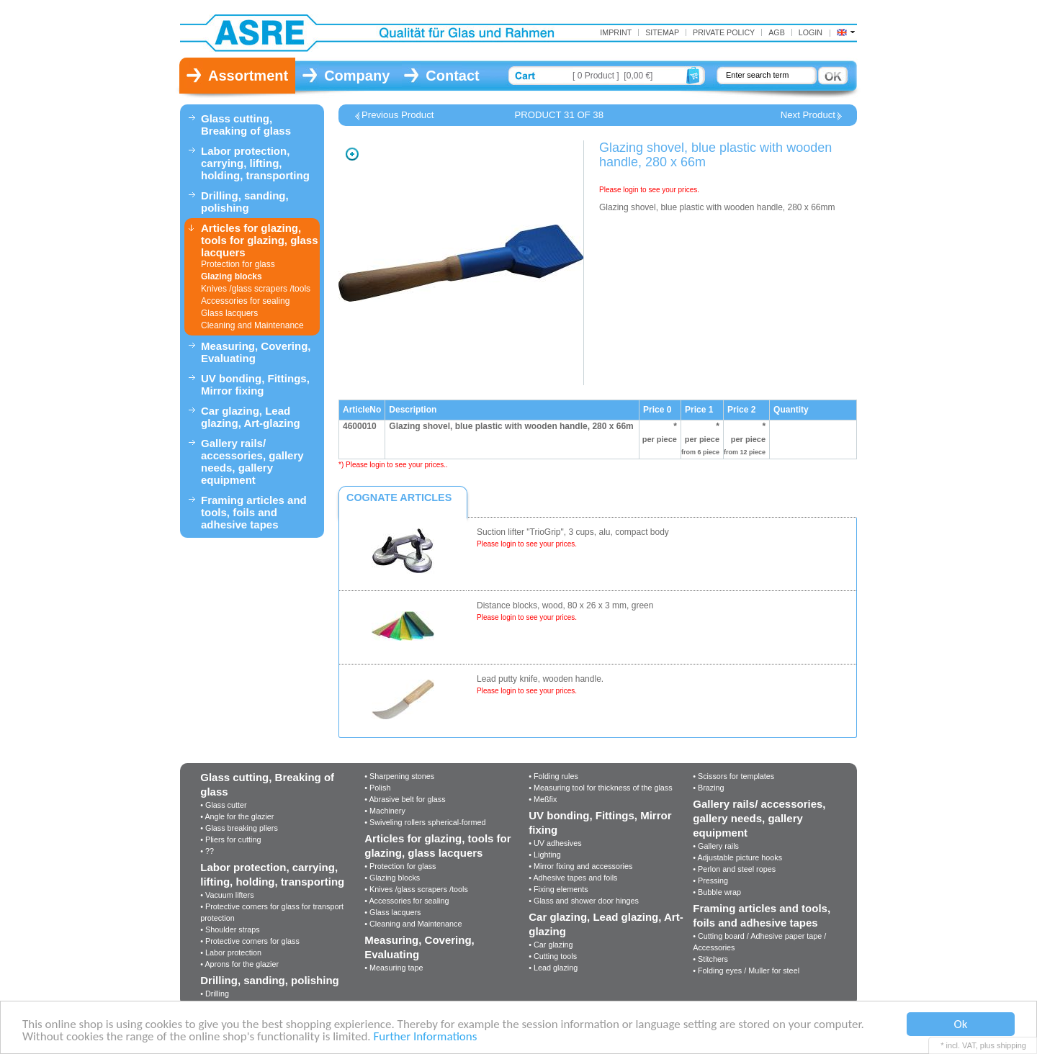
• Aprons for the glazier (239, 964)
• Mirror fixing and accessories (580, 866)
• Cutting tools (553, 956)
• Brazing (708, 787)
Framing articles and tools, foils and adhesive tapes (254, 512)
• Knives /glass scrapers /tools (416, 889)
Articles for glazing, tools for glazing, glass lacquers (259, 240)
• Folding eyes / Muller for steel (746, 970)
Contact (452, 76)
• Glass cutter (223, 805)
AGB (776, 32)
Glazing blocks (231, 276)
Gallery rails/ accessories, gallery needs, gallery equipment (252, 461)
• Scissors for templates (733, 776)
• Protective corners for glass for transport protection (272, 912)
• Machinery (384, 810)
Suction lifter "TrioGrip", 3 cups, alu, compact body (573, 532)
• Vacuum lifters (226, 895)
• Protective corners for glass (250, 941)
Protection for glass (238, 264)
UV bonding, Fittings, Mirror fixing (255, 384)
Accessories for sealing (245, 301)
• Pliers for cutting (230, 839)
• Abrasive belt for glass (404, 799)
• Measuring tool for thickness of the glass (600, 787)
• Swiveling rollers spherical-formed (424, 822)
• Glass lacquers (392, 912)
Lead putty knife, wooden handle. (540, 679)
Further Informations (425, 1037)
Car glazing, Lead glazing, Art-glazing (250, 417)
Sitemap (662, 32)
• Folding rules (553, 776)
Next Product (808, 115)
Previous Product (398, 115)
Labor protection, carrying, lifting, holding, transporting (255, 163)
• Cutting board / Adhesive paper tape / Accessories (759, 942)
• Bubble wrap (717, 892)
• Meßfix (543, 799)
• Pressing (710, 880)
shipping (1011, 1045)
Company (357, 76)
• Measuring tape (393, 967)
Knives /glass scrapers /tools (255, 289)
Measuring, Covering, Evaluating (256, 352)
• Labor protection (230, 952)
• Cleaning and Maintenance (413, 923)
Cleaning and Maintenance (252, 325)
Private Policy (724, 32)
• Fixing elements (558, 889)
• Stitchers (710, 959)
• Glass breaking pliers (239, 828)
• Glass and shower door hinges (584, 900)
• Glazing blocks (392, 877)
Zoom (352, 154)
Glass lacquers (229, 313)
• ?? (207, 851)
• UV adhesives (555, 843)
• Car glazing (551, 944)
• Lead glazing (553, 967)
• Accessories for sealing (406, 900)
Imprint (616, 32)
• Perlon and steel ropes (734, 869)
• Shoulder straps (229, 929)
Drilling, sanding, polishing (245, 201)
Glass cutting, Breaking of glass (246, 124)
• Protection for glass (400, 866)
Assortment (248, 76)
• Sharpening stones (399, 776)
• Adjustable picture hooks (737, 857)
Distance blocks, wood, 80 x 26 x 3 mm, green (565, 605)
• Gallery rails (716, 846)
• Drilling (214, 993)
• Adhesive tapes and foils (573, 877)
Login (810, 32)
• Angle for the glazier (237, 816)
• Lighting (545, 854)
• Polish (377, 787)
